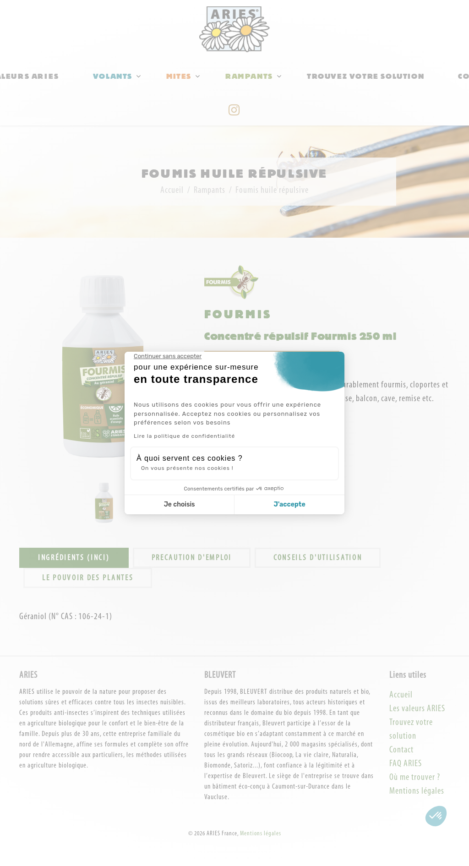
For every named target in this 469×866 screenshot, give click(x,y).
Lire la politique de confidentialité (184, 436)
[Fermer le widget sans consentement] (167, 356)
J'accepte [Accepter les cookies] (289, 504)
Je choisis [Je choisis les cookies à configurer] (179, 504)
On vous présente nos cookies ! (187, 468)
